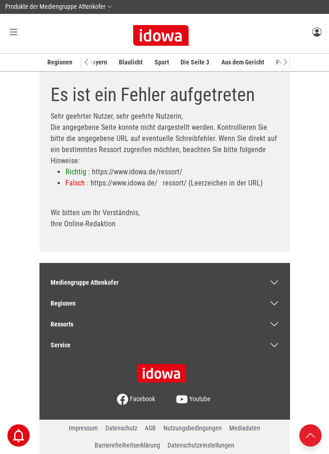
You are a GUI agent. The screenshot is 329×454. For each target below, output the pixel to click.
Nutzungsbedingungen (192, 428)
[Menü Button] (13, 32)
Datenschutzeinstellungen (201, 445)
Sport (162, 62)
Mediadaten (244, 428)
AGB (150, 428)
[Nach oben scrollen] (310, 434)
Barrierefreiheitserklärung (127, 445)
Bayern (98, 62)
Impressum (83, 428)
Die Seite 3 (195, 62)
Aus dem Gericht (242, 62)
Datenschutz (121, 428)
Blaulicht (130, 62)
